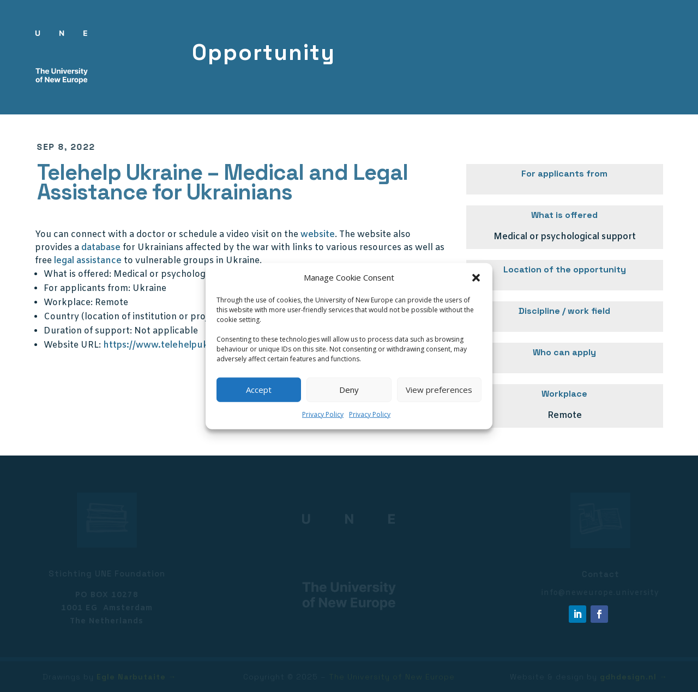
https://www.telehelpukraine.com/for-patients (204, 345)
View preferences (439, 389)
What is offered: (77, 274)
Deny (349, 389)
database (101, 247)
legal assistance (88, 260)
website (317, 234)
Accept (259, 389)
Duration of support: (88, 331)
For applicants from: (87, 288)
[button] (476, 277)
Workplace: (68, 302)
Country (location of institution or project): (135, 317)
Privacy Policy (323, 414)
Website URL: (72, 345)
